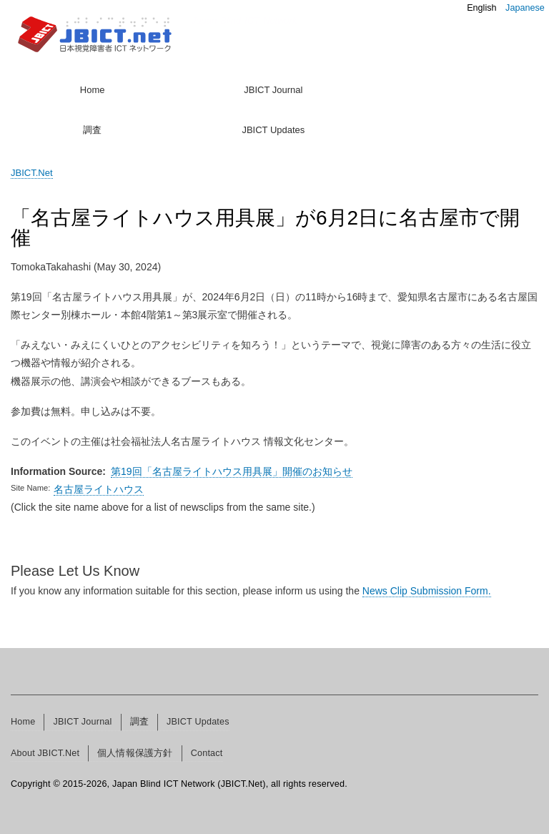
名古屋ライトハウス (99, 489)
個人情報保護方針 (135, 753)
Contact (207, 753)
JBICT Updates (273, 129)
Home (92, 89)
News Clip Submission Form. (426, 591)
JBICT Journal (273, 89)
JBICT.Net (32, 172)
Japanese (525, 8)
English (481, 8)
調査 (92, 129)
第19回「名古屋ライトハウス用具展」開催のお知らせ (231, 471)
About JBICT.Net (45, 753)
